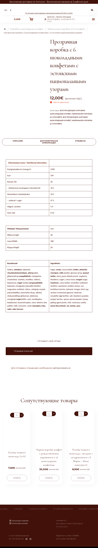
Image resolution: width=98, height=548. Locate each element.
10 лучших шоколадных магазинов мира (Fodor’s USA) (49, 13)
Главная (5, 29)
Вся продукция (67, 111)
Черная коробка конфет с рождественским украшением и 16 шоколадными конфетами (49, 455)
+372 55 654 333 (18, 537)
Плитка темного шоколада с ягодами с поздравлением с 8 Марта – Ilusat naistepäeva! (81, 455)
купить (17, 476)
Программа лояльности (88, 507)
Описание (18, 141)
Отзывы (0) (80, 141)
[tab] (17, 142)
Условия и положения (38, 507)
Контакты (18, 507)
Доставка (4, 507)
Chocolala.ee (53, 546)
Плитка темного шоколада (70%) (17, 452)
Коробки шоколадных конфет (26, 29)
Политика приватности (63, 507)
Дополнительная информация (49, 142)
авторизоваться (61, 368)
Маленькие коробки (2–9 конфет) (66, 29)
